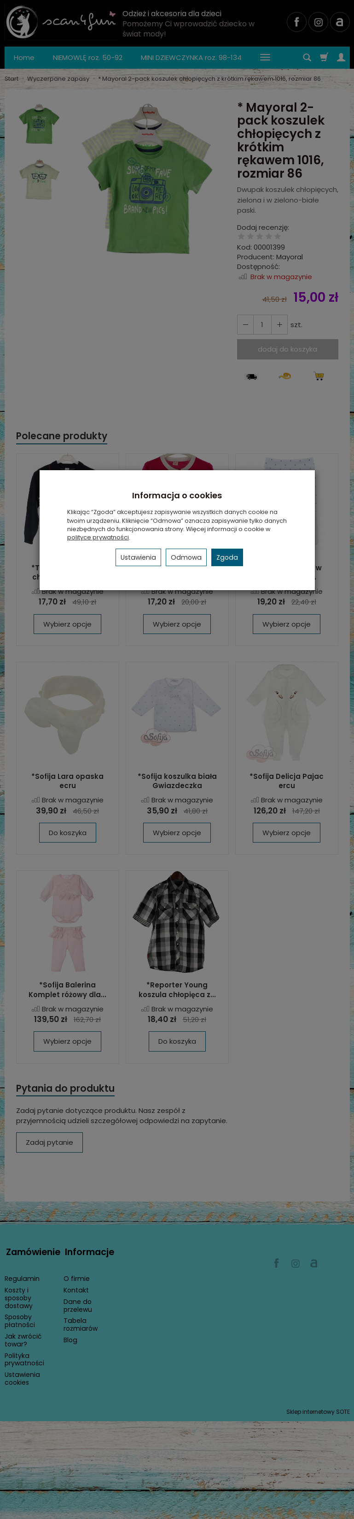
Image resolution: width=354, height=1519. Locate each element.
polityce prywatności (98, 537)
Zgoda (227, 557)
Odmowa (186, 557)
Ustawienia (138, 557)
